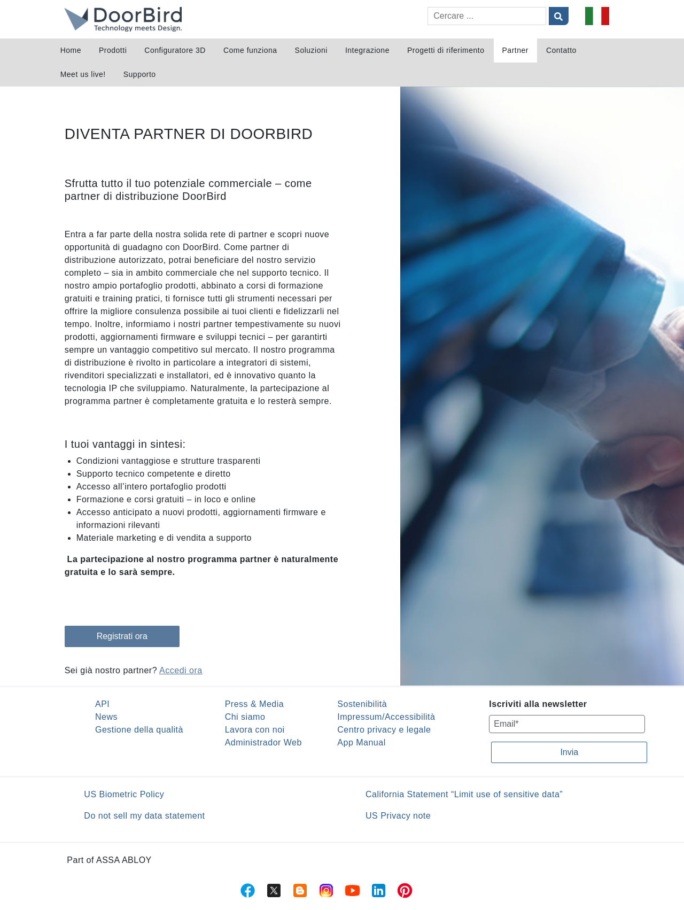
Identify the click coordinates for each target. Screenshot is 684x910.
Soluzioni (311, 50)
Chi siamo (245, 716)
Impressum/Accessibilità (386, 716)
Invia (569, 752)
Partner (515, 50)
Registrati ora (122, 636)
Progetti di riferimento (446, 50)
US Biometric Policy (124, 794)
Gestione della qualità (139, 729)
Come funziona (250, 50)
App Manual (361, 742)
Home (70, 50)
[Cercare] (487, 16)
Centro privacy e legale (384, 729)
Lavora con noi (255, 729)
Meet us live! (83, 74)
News (106, 716)
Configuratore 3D (175, 50)
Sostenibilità (362, 704)
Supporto (139, 74)
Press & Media (254, 704)
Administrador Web (263, 742)
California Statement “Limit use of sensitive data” (464, 794)
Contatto (561, 50)
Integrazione (367, 50)
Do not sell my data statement (144, 815)
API (102, 704)
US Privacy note (398, 815)
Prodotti (113, 50)
